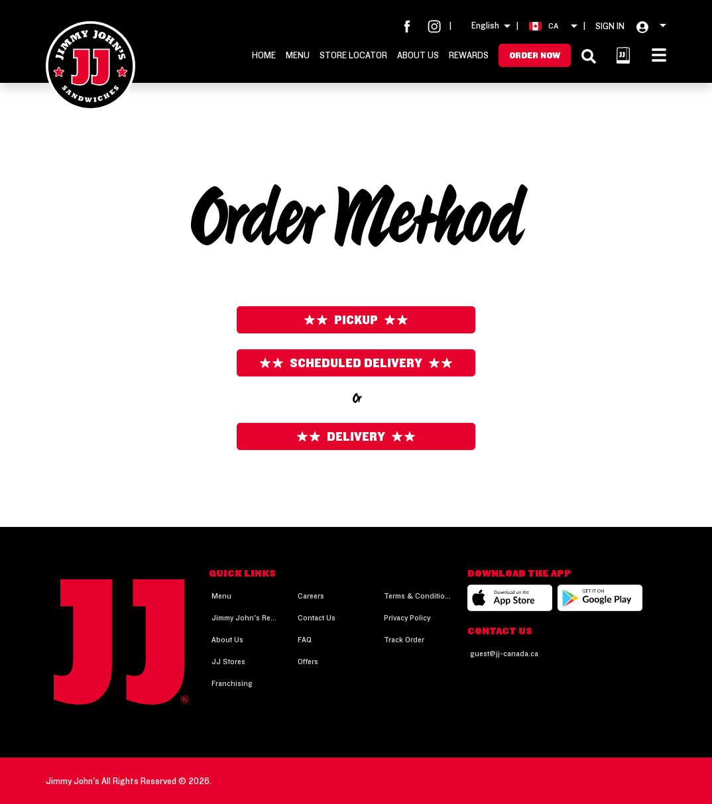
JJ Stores (228, 661)
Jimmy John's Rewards (245, 617)
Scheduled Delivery (356, 363)
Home (264, 55)
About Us (418, 55)
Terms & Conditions (417, 596)
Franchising (232, 683)
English (485, 25)
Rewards (469, 55)
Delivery (356, 436)
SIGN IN (609, 26)
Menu (298, 55)
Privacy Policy (407, 617)
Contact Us (316, 617)
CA (553, 25)
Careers (311, 596)
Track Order (404, 639)
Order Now (534, 55)
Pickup (356, 319)
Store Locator (353, 55)
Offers (308, 661)
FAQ (305, 639)
